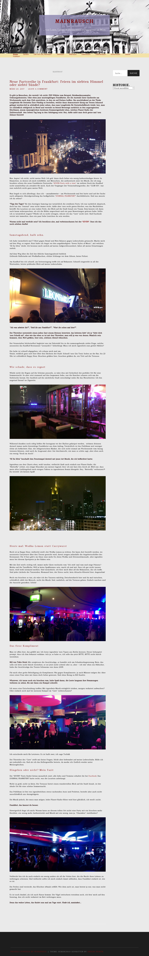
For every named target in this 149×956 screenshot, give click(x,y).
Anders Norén (95, 951)
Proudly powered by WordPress (28, 951)
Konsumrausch (115, 54)
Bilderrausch (73, 54)
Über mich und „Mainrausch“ (43, 54)
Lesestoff (127, 54)
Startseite (26, 54)
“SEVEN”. (86, 222)
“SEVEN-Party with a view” (65, 183)
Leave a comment (37, 89)
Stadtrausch (60, 54)
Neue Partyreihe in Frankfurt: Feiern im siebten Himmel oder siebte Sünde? (56, 83)
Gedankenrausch (100, 54)
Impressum (16, 56)
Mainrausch (74, 21)
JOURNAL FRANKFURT (65, 196)
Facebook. (93, 776)
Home (15, 54)
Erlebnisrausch (86, 54)
